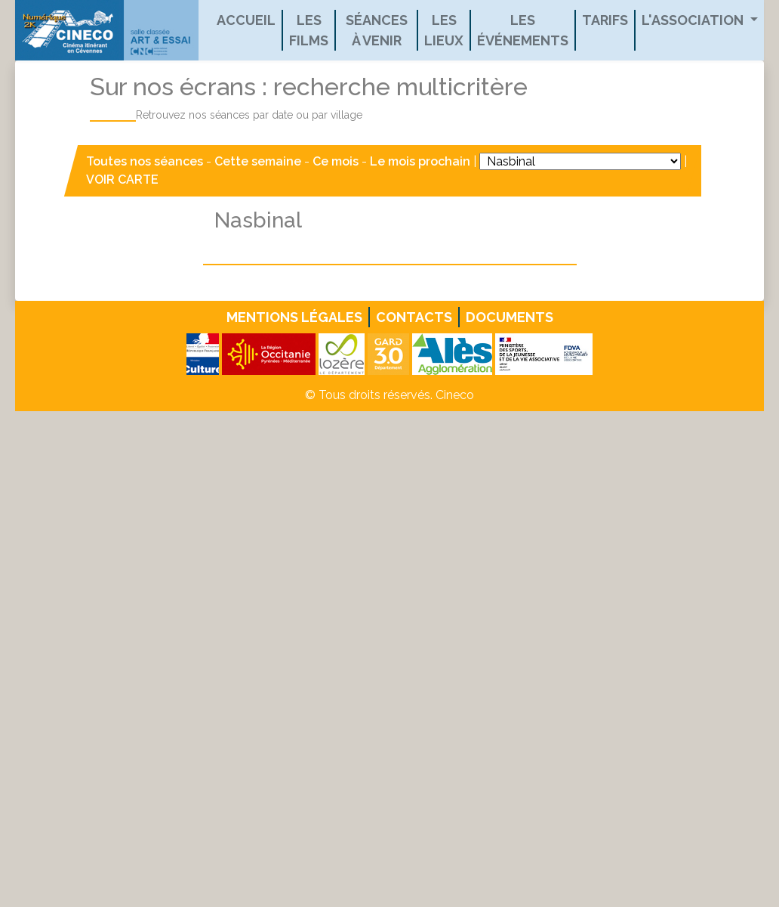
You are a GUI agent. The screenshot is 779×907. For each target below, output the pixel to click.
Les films (308, 30)
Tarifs (605, 20)
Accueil (246, 20)
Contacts (414, 317)
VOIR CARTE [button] (122, 179)
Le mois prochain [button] (420, 161)
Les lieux (443, 30)
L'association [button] (694, 20)
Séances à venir (377, 30)
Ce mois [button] (336, 161)
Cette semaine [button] (257, 161)
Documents (509, 317)
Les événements (522, 30)
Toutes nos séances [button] (146, 161)
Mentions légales (294, 317)
